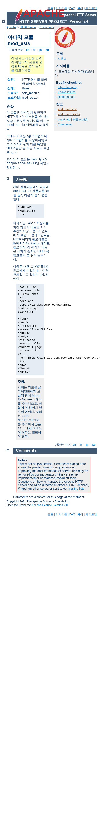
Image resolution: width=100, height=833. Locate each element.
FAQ (72, 8)
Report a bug (66, 96)
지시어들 (61, 8)
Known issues (66, 92)
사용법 (62, 58)
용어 (80, 8)
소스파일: (14, 97)
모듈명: (12, 93)
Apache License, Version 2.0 (49, 505)
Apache (11, 27)
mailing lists (76, 488)
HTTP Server (28, 27)
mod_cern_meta (69, 114)
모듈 (50, 8)
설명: (11, 79)
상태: (11, 88)
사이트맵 (91, 8)
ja (40, 49)
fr (34, 49)
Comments (65, 124)
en (27, 49)
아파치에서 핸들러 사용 (73, 119)
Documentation (48, 27)
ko (47, 49)
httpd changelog (68, 87)
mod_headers (67, 109)
